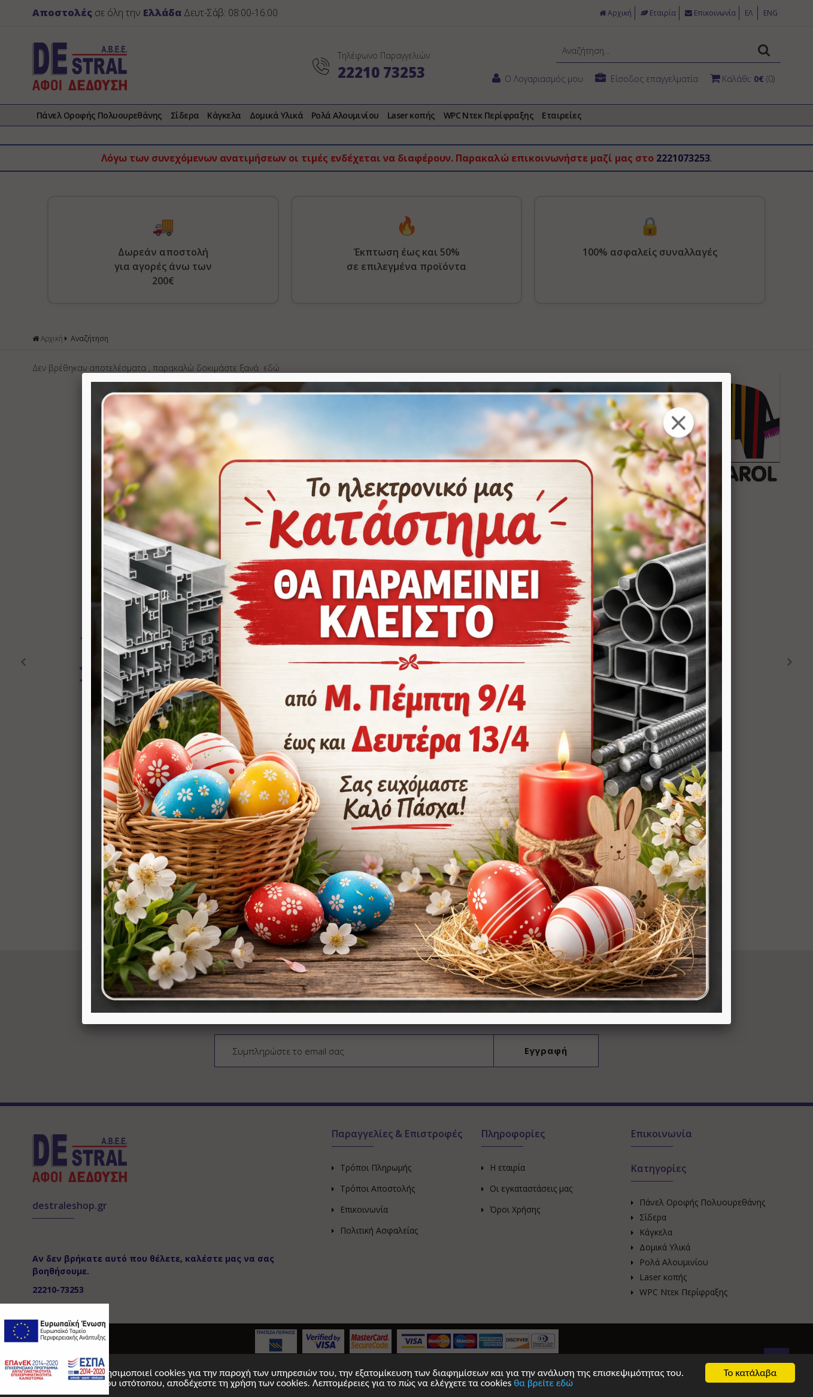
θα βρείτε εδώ (543, 1383)
